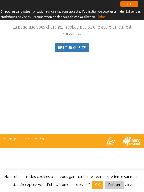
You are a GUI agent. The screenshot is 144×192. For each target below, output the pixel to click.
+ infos (100, 16)
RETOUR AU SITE (72, 48)
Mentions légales (38, 138)
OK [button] (97, 184)
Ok (129, 4)
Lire (128, 184)
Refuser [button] (114, 184)
